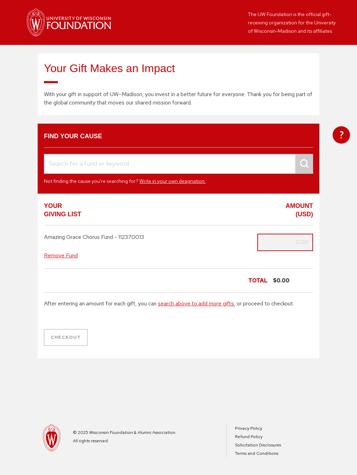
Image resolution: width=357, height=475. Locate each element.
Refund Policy (249, 436)
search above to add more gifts (196, 303)
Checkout (66, 337)
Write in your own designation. (172, 181)
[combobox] (178, 164)
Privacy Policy (248, 428)
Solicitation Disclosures (258, 445)
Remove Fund (61, 255)
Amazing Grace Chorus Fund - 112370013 (94, 237)
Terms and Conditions (256, 453)
